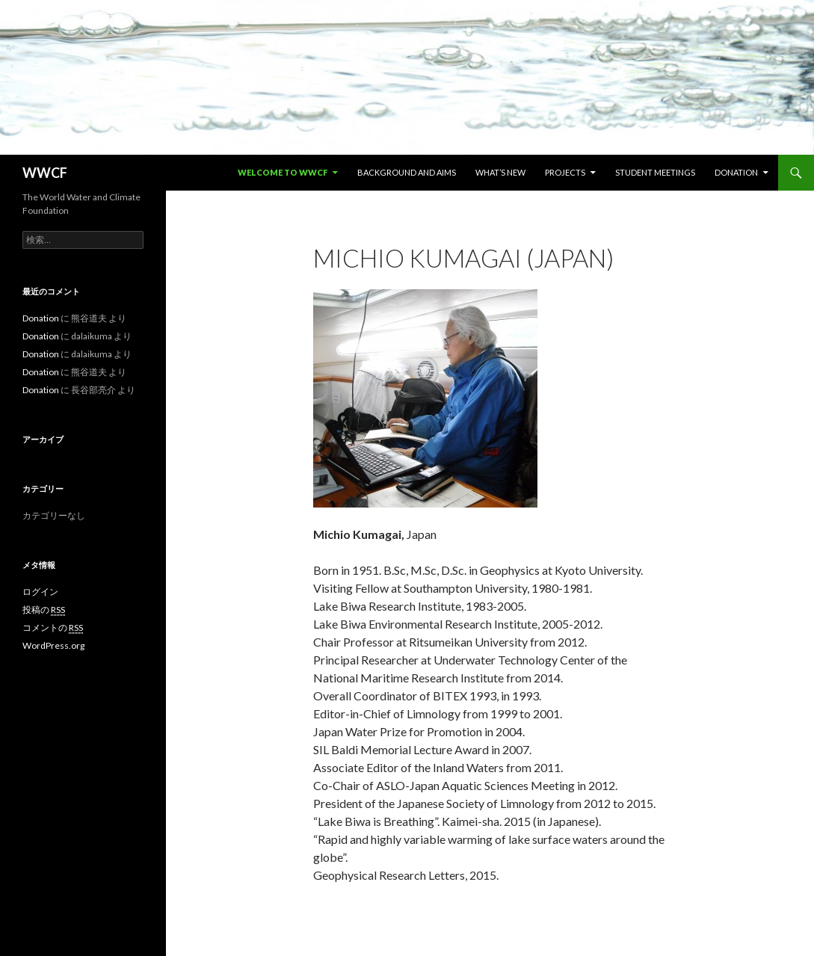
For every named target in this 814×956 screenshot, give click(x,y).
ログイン (40, 591)
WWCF (44, 172)
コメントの (52, 628)
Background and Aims (406, 172)
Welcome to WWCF (282, 172)
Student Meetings (655, 172)
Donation (736, 172)
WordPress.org (53, 645)
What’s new (500, 172)
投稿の (43, 610)
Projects (565, 172)
